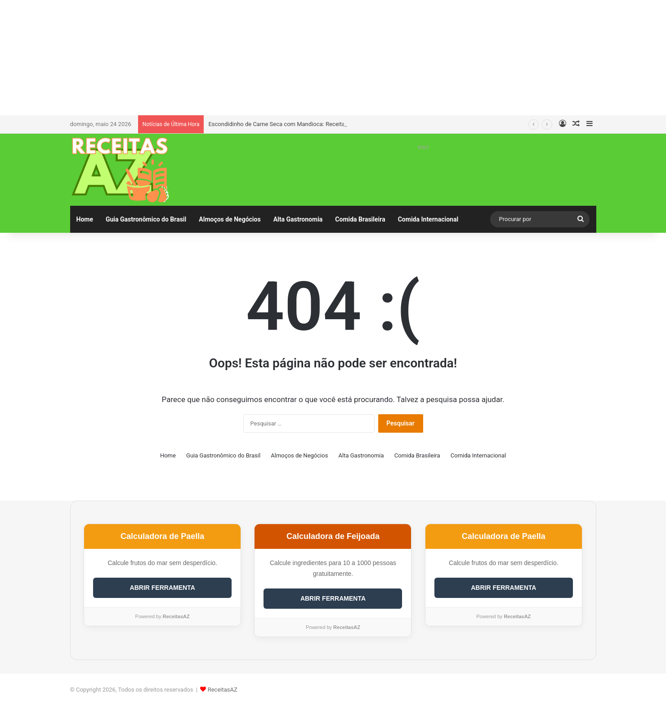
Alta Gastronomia (298, 219)
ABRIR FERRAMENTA (162, 587)
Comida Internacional (428, 219)
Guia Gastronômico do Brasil (146, 219)
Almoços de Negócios (229, 219)
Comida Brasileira (360, 219)
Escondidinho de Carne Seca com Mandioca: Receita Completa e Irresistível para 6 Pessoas (327, 124)
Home (84, 219)
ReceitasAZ (222, 689)
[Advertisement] (333, 56)
